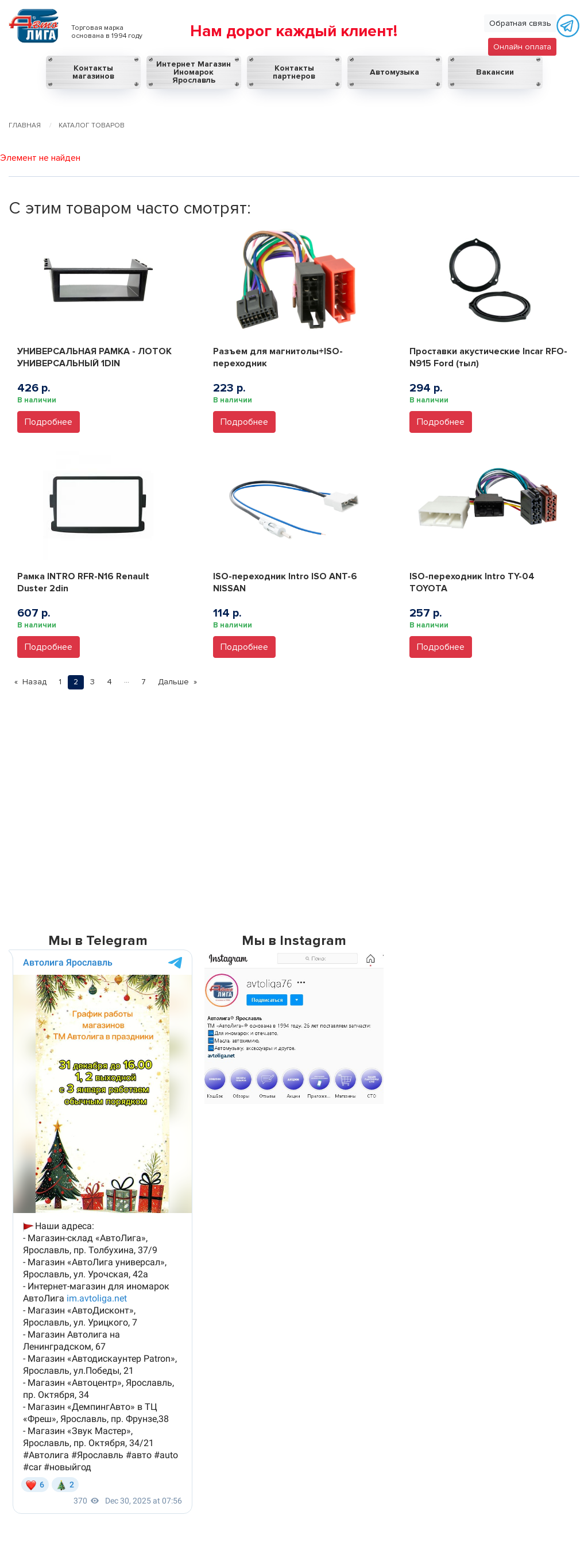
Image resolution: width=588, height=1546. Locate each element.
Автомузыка (394, 72)
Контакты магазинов (93, 72)
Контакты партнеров (294, 72)
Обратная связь (520, 23)
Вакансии (495, 72)
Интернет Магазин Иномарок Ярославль (193, 72)
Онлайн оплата (522, 47)
